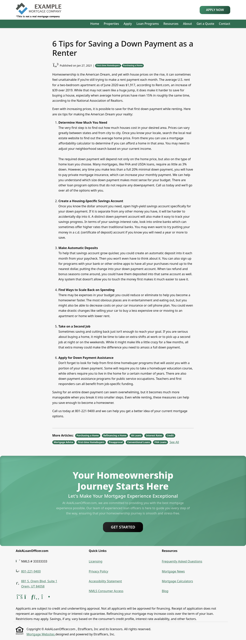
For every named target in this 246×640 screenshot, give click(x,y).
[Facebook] (37, 598)
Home (94, 24)
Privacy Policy (98, 571)
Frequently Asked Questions (182, 561)
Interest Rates (154, 435)
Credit (170, 435)
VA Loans (136, 435)
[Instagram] (45, 598)
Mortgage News (173, 571)
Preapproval (116, 442)
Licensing (95, 561)
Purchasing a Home (132, 65)
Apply (128, 24)
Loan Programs (147, 24)
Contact (224, 24)
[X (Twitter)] (20, 598)
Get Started (123, 527)
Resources (170, 24)
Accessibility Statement (105, 581)
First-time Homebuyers (108, 65)
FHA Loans (160, 442)
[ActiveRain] (28, 598)
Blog (165, 591)
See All (174, 442)
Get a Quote (205, 24)
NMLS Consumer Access (106, 591)
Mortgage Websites (41, 634)
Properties (111, 24)
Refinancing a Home (114, 435)
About (187, 24)
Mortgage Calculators (177, 581)
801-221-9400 (31, 571)
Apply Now (215, 10)
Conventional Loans (138, 442)
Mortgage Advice (63, 442)
